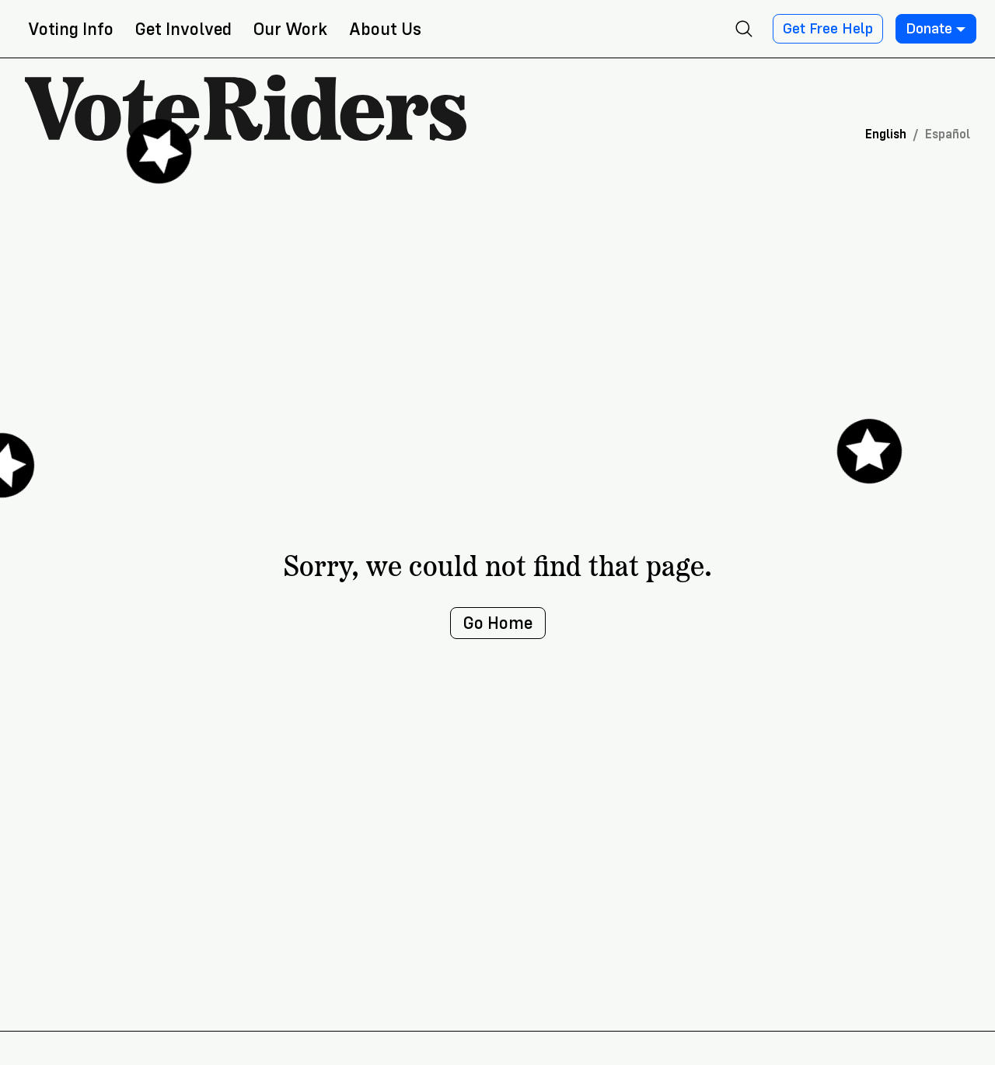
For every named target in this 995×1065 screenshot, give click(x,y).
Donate (936, 28)
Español (947, 134)
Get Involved (183, 29)
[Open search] (744, 28)
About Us (385, 29)
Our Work (290, 29)
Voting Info (70, 29)
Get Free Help (828, 28)
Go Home (497, 623)
